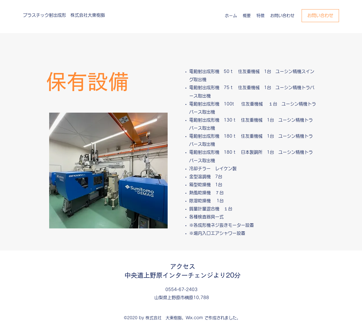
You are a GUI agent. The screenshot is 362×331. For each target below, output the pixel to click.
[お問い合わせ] (320, 15)
